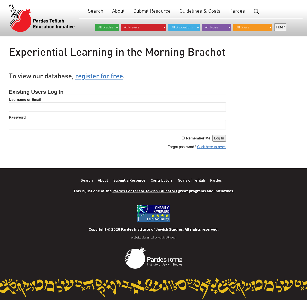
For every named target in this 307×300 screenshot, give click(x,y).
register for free (99, 76)
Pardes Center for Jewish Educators (145, 190)
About (118, 11)
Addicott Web (167, 237)
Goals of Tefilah (191, 180)
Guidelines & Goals (200, 11)
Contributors (162, 180)
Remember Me (198, 138)
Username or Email (25, 99)
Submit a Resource (129, 180)
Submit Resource (152, 11)
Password (17, 117)
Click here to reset (211, 147)
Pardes (237, 11)
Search (95, 11)
